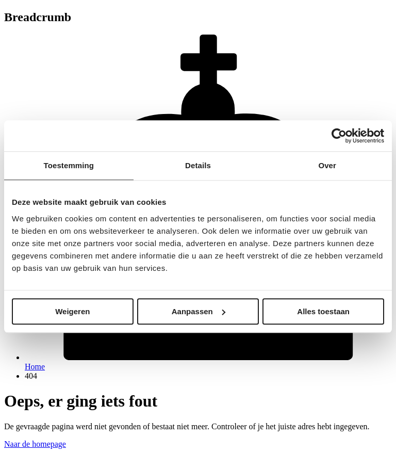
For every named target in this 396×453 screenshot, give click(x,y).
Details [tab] (198, 165)
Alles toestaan (323, 311)
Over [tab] (327, 165)
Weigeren (72, 311)
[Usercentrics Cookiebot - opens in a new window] (339, 135)
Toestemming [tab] (69, 165)
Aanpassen (198, 311)
